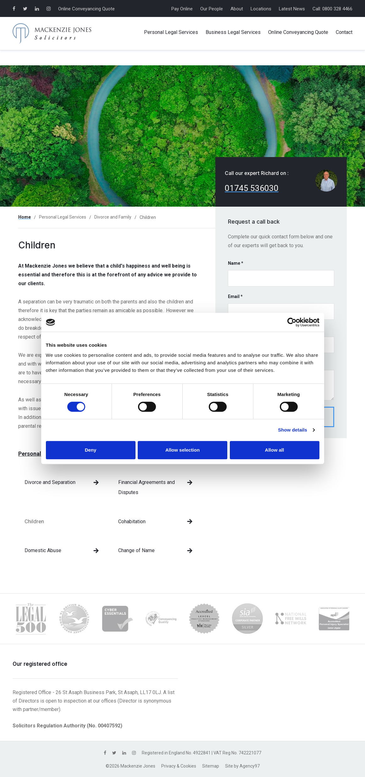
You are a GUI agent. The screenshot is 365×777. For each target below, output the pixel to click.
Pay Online (182, 9)
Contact (344, 32)
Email (235, 296)
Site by (242, 766)
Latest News (292, 9)
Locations (261, 9)
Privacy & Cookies (178, 766)
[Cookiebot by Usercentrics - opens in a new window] (291, 322)
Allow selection (182, 450)
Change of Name (136, 550)
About (236, 9)
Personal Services (171, 32)
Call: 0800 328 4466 (332, 9)
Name (235, 263)
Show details (292, 429)
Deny (91, 450)
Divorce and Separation (50, 482)
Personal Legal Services (62, 217)
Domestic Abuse (43, 550)
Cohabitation (132, 521)
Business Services (233, 32)
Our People (211, 9)
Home (24, 217)
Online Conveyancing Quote (86, 9)
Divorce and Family (112, 217)
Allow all (274, 450)
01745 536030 (252, 188)
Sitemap (210, 766)
